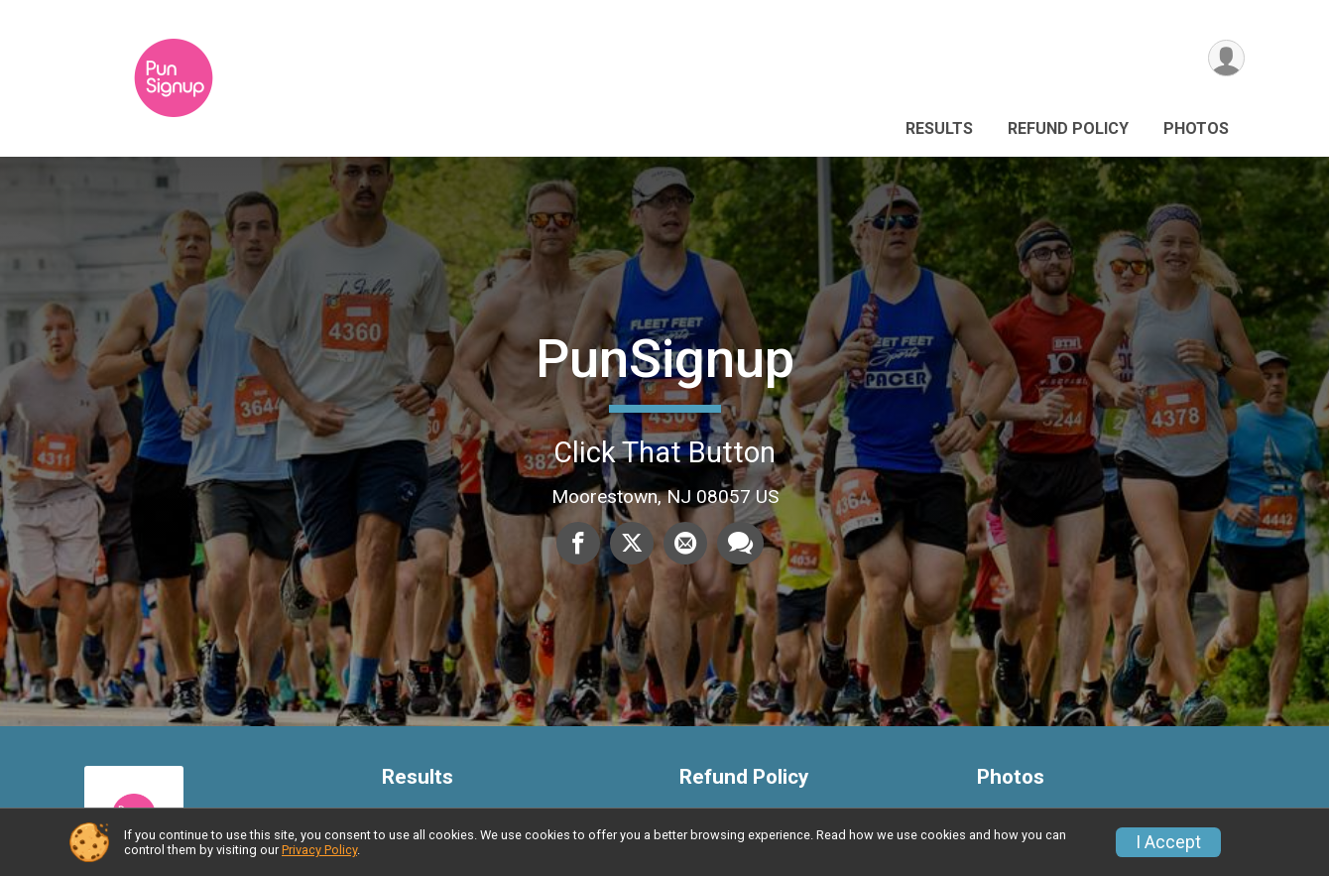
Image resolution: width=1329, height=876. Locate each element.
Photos (1196, 128)
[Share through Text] (740, 542)
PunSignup (665, 358)
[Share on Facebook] (578, 542)
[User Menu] (1226, 58)
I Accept (1168, 842)
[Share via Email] (685, 542)
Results (939, 128)
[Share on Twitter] (632, 542)
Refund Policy (1068, 128)
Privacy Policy (319, 849)
